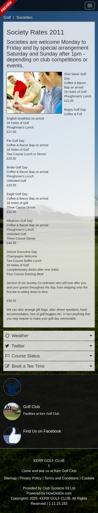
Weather (49, 336)
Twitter (49, 346)
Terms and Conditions (61, 478)
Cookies (88, 478)
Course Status (49, 356)
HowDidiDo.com (59, 493)
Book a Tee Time (49, 366)
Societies (24, 17)
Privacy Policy (30, 478)
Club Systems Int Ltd (58, 488)
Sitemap (10, 478)
